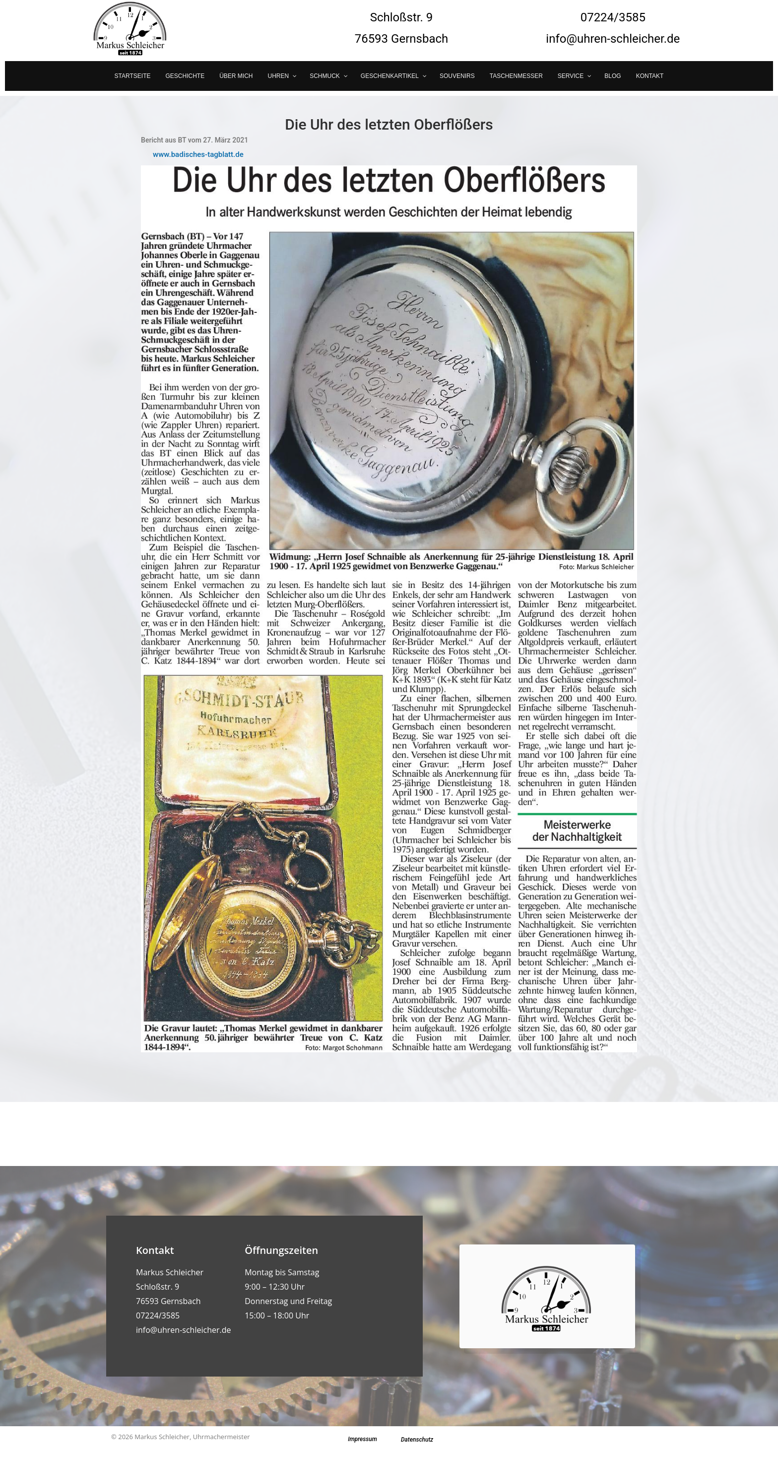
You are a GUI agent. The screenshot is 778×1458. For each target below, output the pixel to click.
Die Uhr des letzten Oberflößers (389, 124)
